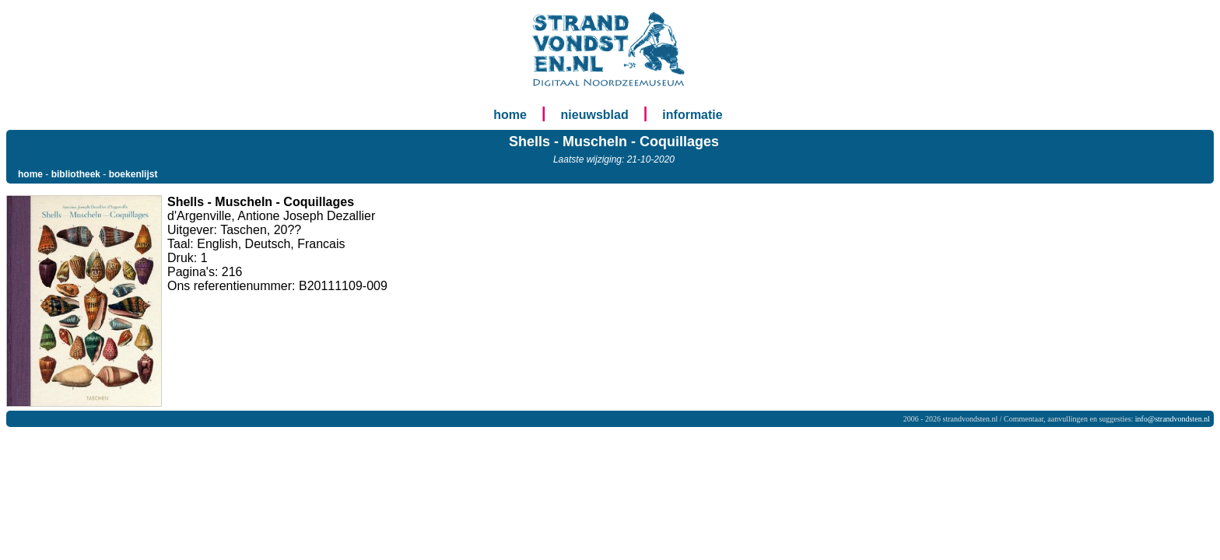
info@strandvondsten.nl (1172, 419)
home (510, 114)
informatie (692, 114)
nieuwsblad (595, 114)
